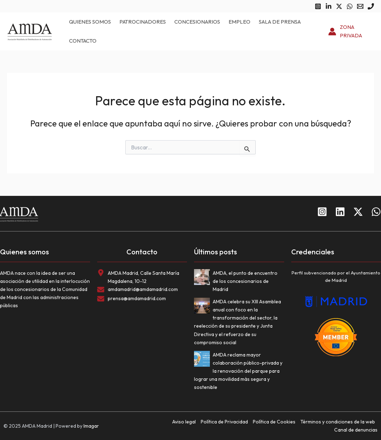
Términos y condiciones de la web (337, 422)
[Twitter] (339, 6)
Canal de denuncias (355, 430)
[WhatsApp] (349, 6)
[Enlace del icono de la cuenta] (351, 32)
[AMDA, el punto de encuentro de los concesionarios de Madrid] (203, 278)
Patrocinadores (142, 21)
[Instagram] (318, 6)
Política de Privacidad (224, 422)
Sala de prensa (280, 21)
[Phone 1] (371, 6)
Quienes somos (90, 21)
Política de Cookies (274, 422)
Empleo (239, 21)
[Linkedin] (328, 6)
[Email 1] (360, 6)
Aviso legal (184, 422)
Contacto (82, 40)
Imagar (91, 426)
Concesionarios (197, 21)
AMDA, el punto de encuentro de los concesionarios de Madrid (245, 281)
